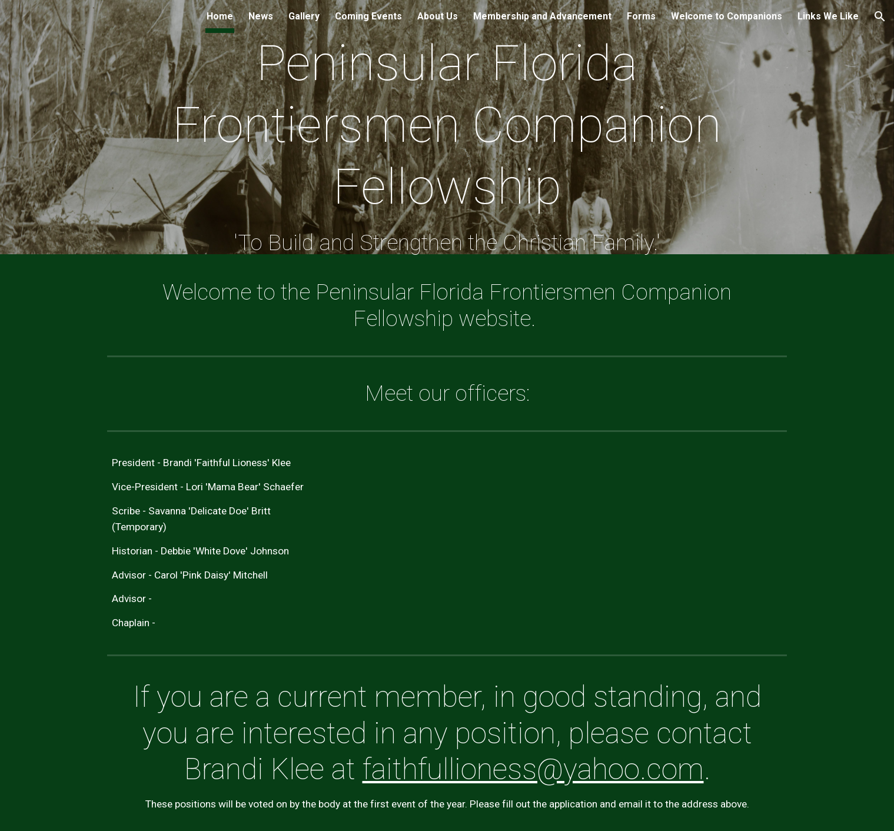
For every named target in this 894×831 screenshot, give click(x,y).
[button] (880, 16)
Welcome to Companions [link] (726, 16)
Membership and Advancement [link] (542, 16)
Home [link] (220, 16)
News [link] (260, 16)
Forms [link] (641, 16)
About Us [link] (437, 16)
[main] (446, 130)
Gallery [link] (304, 16)
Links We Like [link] (828, 16)
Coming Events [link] (368, 16)
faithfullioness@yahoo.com (533, 769)
